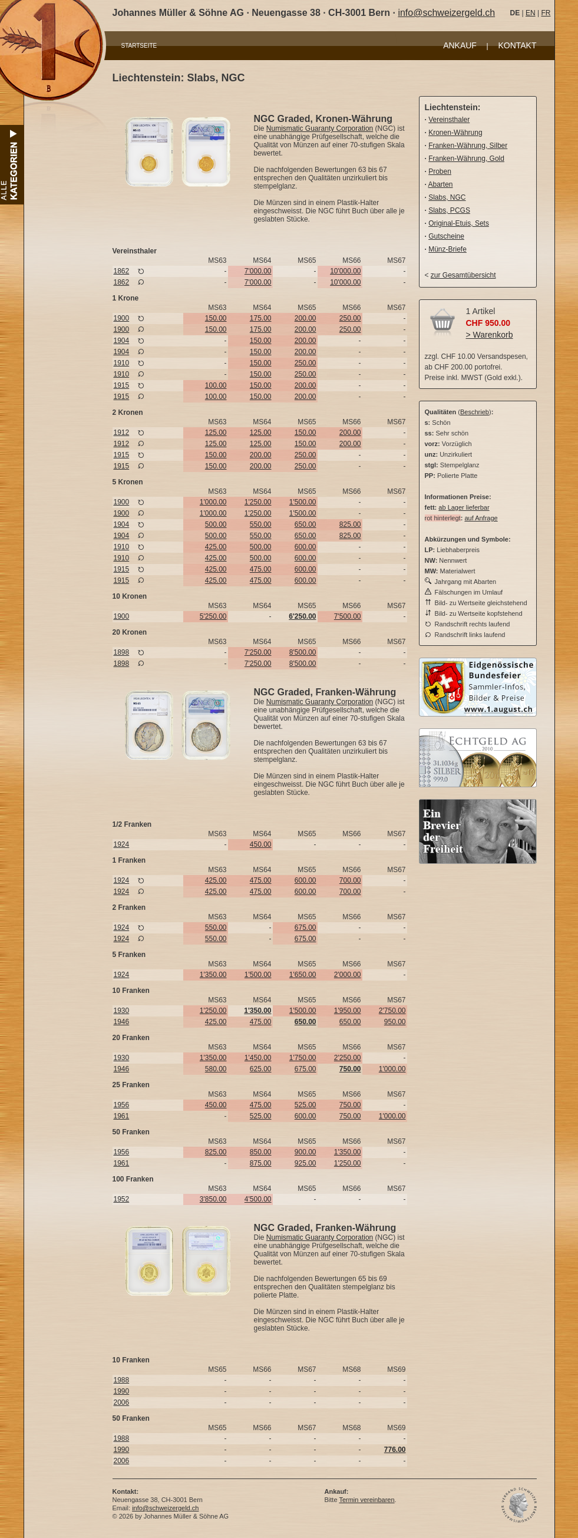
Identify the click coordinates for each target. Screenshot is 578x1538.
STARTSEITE (139, 45)
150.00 (216, 318)
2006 (122, 1402)
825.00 (350, 524)
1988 (122, 1380)
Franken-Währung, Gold (466, 158)
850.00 (261, 1152)
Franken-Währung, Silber (467, 145)
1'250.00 (258, 502)
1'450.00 (258, 1058)
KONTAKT (517, 45)
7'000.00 (258, 271)
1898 (122, 652)
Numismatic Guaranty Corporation (319, 128)
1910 (122, 363)
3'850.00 (213, 1199)
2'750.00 (392, 1010)
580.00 (216, 1069)
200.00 (305, 318)
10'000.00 (345, 271)
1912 (122, 432)
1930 (122, 1010)
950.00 (395, 1022)
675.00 (305, 927)
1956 (122, 1105)
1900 (122, 318)
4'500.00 (258, 1199)
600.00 (305, 547)
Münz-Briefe (447, 249)
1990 (122, 1391)
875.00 (261, 1163)
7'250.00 (258, 652)
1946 (122, 1022)
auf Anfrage (480, 518)
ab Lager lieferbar (463, 507)
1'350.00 (213, 975)
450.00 (261, 844)
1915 (122, 385)
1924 (122, 844)
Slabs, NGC (446, 197)
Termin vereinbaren (366, 1499)
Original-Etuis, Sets (458, 223)
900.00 (305, 1152)
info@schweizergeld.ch (446, 13)
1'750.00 (302, 1058)
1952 (122, 1199)
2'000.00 (347, 975)
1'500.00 (302, 502)
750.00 (350, 1105)
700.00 (350, 880)
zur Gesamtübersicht (463, 275)
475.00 (261, 569)
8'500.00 (302, 652)
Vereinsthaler (449, 119)
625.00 (261, 1069)
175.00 (261, 318)
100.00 (216, 385)
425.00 (216, 547)
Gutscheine (446, 236)
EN (531, 13)
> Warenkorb (489, 334)
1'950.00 (347, 1010)
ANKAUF (460, 45)
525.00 (305, 1105)
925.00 (305, 1163)
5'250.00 (213, 616)
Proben (439, 171)
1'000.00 (213, 502)
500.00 (216, 524)
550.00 (261, 524)
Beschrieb (474, 411)
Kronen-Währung (455, 132)
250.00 (350, 318)
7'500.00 (347, 616)
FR (545, 13)
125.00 (216, 432)
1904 (122, 340)
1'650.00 (302, 975)
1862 (122, 271)
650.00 (305, 524)
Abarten (440, 184)
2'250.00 (347, 1058)
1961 (122, 1116)
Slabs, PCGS (449, 210)
